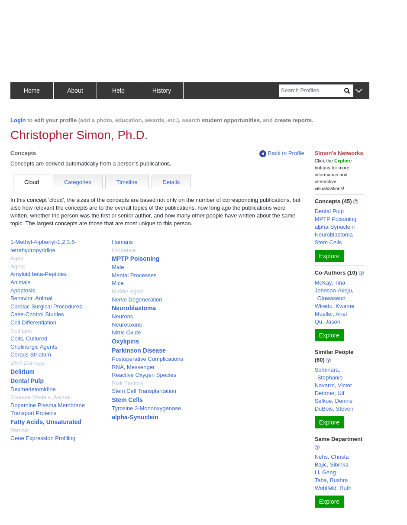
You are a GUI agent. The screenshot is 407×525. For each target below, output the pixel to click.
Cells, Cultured (28, 338)
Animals (20, 282)
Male (118, 267)
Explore (329, 256)
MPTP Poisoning (135, 258)
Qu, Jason (327, 321)
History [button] (161, 90)
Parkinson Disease (139, 350)
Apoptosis (22, 290)
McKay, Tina (330, 282)
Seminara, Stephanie (329, 373)
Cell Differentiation (33, 322)
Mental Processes (134, 275)
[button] (358, 91)
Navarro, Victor (333, 385)
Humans (122, 242)
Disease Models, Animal (40, 397)
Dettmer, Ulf (330, 393)
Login (18, 120)
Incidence (124, 250)
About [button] (75, 90)
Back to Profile (281, 153)
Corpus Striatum (30, 354)
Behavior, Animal (31, 298)
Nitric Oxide (126, 332)
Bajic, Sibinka (332, 464)
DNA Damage (27, 363)
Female (19, 430)
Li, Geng (325, 472)
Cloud (31, 182)
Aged (16, 258)
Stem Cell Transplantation (144, 391)
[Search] (311, 90)
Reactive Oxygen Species (144, 375)
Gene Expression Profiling (42, 438)
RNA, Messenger (133, 367)
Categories (77, 182)
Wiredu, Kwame (335, 306)
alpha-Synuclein (135, 417)
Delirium (22, 371)
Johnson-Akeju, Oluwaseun (334, 294)
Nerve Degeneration (137, 299)
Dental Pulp (27, 380)
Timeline (127, 182)
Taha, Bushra (331, 480)
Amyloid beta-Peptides (38, 274)
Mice (117, 283)
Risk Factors (127, 383)
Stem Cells (127, 399)
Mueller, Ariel (331, 314)
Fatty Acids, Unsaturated (45, 421)
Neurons (122, 316)
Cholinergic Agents (33, 347)
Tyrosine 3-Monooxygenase (146, 408)
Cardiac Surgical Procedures (46, 306)
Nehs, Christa (332, 457)
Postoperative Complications (147, 359)
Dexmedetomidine (33, 389)
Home (32, 90)
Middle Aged (127, 291)
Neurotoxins (127, 324)
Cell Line (21, 330)
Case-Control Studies (37, 314)
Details (171, 182)
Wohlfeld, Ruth (333, 488)
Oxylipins (125, 341)
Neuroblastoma (134, 308)
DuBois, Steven (334, 408)
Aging (17, 266)
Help (118, 90)
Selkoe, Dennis (333, 401)
